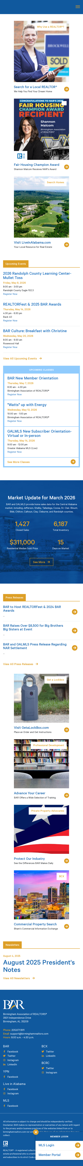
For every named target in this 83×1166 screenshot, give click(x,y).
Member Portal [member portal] (50, 1155)
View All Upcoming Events (20, 359)
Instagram (13, 1060)
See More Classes (18, 462)
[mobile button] (77, 7)
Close (36, 1132)
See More (39, 562)
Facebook (12, 1052)
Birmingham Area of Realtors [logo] (13, 7)
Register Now (10, 294)
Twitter (11, 1056)
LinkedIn (12, 1064)
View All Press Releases (18, 664)
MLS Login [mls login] (46, 1146)
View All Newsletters (16, 978)
